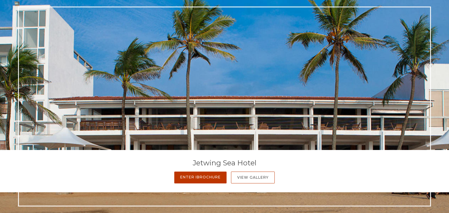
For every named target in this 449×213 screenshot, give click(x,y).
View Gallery (253, 177)
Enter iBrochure (200, 177)
